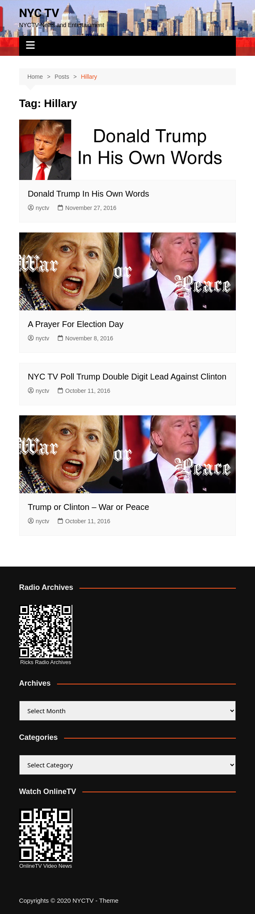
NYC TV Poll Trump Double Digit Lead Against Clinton (127, 376)
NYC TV (39, 13)
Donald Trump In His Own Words (88, 193)
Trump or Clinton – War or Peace (88, 507)
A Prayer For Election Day (76, 324)
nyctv (39, 208)
